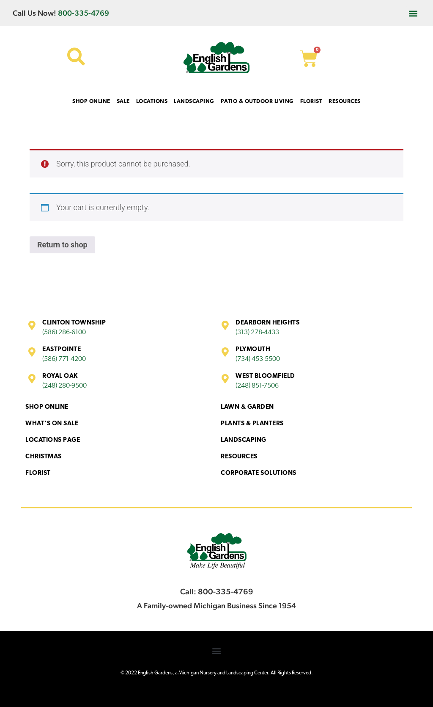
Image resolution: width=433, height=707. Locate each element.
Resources (239, 457)
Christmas (43, 457)
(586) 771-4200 (64, 359)
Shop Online (47, 407)
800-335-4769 (83, 12)
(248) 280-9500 (64, 386)
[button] (413, 13)
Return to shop (62, 244)
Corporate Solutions (258, 473)
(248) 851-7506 (257, 386)
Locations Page (52, 440)
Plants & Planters (252, 424)
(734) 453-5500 (258, 359)
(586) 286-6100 (64, 332)
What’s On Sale (51, 424)
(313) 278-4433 (257, 332)
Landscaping (243, 440)
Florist (38, 473)
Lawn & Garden (247, 407)
